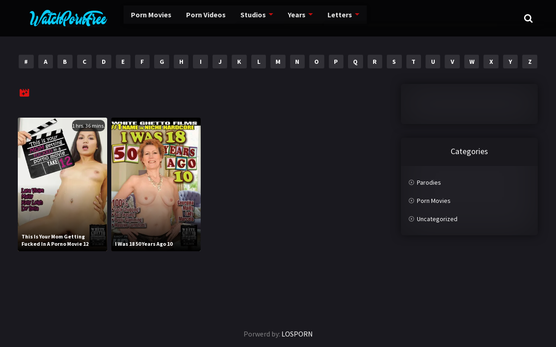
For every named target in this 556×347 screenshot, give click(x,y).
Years (286, 18)
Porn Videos (192, 18)
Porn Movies (134, 18)
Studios (241, 18)
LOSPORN (297, 333)
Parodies (429, 182)
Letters (329, 18)
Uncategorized (437, 219)
